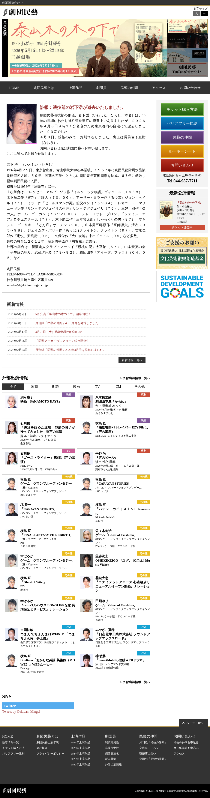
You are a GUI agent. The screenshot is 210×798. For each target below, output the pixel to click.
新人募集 (110, 758)
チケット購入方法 (182, 109)
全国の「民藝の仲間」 (153, 758)
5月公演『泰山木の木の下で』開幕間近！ (63, 314)
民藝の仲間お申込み (186, 742)
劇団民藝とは (44, 88)
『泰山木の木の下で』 (189, 202)
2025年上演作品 (80, 748)
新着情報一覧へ (132, 360)
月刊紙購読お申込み (186, 748)
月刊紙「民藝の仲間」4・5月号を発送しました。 (68, 323)
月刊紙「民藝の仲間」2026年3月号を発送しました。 (70, 350)
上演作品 (75, 88)
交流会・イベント (150, 748)
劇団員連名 (112, 753)
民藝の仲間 (129, 88)
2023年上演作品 (80, 758)
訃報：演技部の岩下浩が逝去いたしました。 (83, 107)
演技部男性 (112, 742)
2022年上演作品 (80, 764)
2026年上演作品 (80, 742)
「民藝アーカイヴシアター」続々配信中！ (63, 341)
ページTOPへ (195, 723)
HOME (14, 88)
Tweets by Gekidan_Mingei (21, 711)
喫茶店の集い (147, 753)
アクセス (159, 88)
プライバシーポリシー (50, 753)
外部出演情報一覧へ (136, 378)
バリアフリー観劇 (182, 123)
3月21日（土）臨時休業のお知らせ (58, 332)
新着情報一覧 (10, 742)
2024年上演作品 (80, 753)
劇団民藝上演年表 (47, 742)
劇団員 (101, 88)
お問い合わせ (190, 88)
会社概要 (42, 748)
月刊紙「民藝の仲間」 (153, 742)
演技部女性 (112, 748)
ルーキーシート (182, 151)
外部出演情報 (113, 764)
